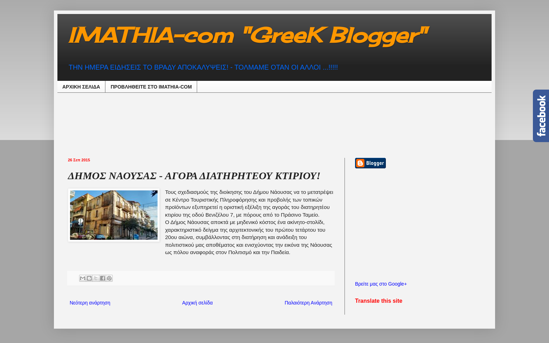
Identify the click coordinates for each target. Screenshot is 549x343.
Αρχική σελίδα (197, 303)
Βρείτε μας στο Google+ (381, 284)
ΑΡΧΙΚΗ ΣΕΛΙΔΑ (81, 87)
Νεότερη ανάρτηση (90, 303)
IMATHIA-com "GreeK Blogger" (246, 35)
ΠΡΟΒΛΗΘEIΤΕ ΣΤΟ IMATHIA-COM (151, 87)
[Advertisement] (241, 124)
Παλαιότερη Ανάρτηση (308, 303)
